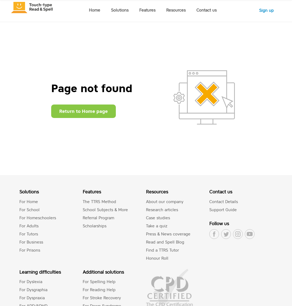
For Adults (29, 225)
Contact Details (223, 201)
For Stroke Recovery (102, 297)
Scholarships (94, 225)
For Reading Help (99, 289)
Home (94, 10)
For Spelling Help (99, 281)
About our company (164, 201)
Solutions (119, 10)
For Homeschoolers (37, 217)
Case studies (158, 217)
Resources (176, 10)
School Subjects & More (105, 209)
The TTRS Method (99, 201)
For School (29, 209)
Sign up (266, 10)
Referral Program (98, 217)
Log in (239, 10)
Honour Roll (157, 258)
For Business (31, 242)
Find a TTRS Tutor (162, 250)
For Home (28, 201)
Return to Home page (83, 111)
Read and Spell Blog (165, 242)
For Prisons (29, 250)
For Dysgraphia (33, 289)
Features (147, 10)
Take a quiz (156, 225)
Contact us (206, 10)
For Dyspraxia (32, 297)
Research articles (162, 209)
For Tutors (28, 234)
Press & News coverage (168, 234)
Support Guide (223, 209)
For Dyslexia (30, 281)
